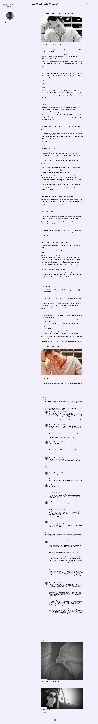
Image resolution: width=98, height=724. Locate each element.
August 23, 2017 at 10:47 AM (61, 457)
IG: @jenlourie (5, 5)
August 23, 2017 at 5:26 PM (61, 472)
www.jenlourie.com (6, 3)
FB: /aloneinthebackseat (7, 4)
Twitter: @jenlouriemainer (8, 6)
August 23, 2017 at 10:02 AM (61, 441)
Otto (52, 300)
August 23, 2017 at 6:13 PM (61, 484)
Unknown (51, 466)
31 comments (46, 712)
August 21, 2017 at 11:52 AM (61, 411)
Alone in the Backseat (46, 3)
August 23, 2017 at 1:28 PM (58, 466)
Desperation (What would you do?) (56, 682)
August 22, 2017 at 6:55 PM (56, 431)
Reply (46, 530)
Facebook (44, 384)
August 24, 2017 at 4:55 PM (60, 509)
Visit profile (10, 31)
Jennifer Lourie (52, 411)
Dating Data (46, 710)
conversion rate (69, 48)
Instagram (51, 384)
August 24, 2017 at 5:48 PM (60, 550)
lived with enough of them (51, 112)
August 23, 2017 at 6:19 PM (56, 492)
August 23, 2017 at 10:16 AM (60, 447)
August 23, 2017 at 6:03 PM (57, 478)
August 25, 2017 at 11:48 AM (60, 569)
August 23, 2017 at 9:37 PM (61, 501)
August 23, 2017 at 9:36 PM (61, 541)
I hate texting (61, 162)
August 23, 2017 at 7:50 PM (56, 532)
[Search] (88, 3)
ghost (80, 114)
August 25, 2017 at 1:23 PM (61, 582)
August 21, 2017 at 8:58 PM (61, 424)
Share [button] (29, 11)
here (67, 44)
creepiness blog (74, 167)
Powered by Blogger (59, 720)
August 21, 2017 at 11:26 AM (56, 399)
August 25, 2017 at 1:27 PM (61, 521)
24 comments (47, 683)
